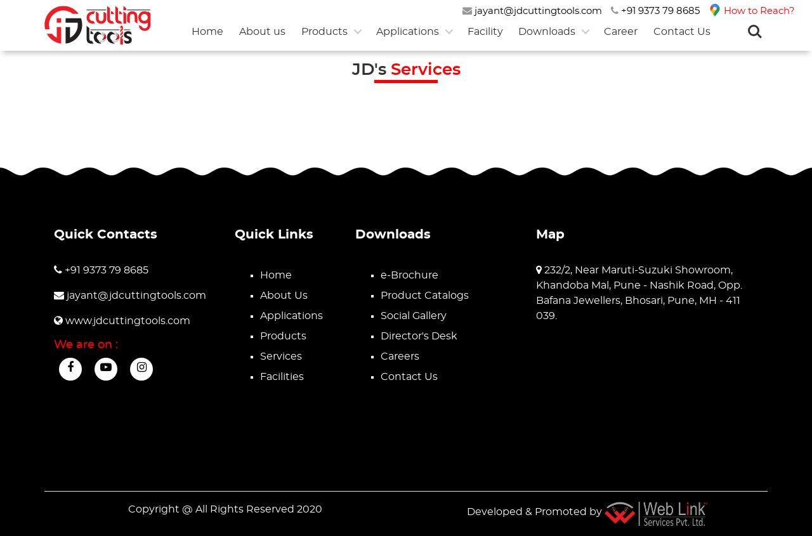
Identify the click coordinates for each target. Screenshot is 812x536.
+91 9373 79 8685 (655, 11)
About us (262, 32)
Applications (407, 32)
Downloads (546, 32)
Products (324, 32)
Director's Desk (419, 336)
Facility (485, 32)
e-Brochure (409, 275)
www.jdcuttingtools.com (122, 321)
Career (621, 32)
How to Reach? (752, 11)
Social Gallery (414, 316)
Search (755, 32)
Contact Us (681, 32)
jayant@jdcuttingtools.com (532, 11)
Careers (400, 356)
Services (281, 356)
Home (207, 32)
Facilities (282, 377)
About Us (284, 296)
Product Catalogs (425, 296)
